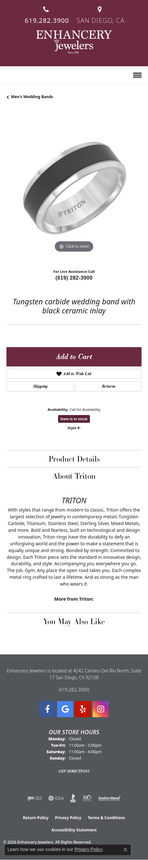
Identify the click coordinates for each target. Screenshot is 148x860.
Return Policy (36, 817)
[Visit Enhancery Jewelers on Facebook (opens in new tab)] (47, 709)
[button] (9, 75)
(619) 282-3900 (74, 278)
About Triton (74, 475)
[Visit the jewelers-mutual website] (109, 798)
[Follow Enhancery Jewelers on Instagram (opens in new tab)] (101, 709)
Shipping (40, 386)
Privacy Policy (68, 817)
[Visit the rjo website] (87, 798)
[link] (46, 12)
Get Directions (74, 771)
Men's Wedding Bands (32, 96)
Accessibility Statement (73, 830)
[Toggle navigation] (137, 75)
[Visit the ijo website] (34, 798)
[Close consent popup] (125, 850)
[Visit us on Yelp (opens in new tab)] (83, 709)
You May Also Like (74, 621)
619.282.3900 (74, 689)
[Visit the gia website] (56, 798)
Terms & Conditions (106, 817)
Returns (108, 386)
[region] (74, 186)
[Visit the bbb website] (73, 798)
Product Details (74, 458)
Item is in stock (74, 418)
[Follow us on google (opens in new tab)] (65, 709)
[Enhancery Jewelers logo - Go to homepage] (74, 41)
